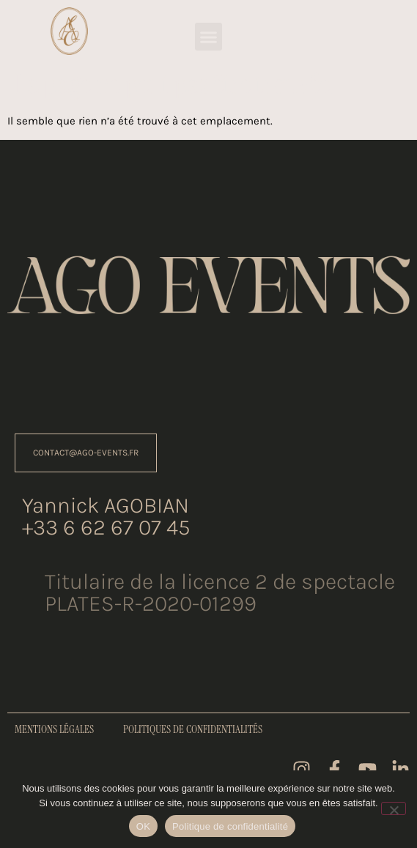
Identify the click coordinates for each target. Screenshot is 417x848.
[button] (209, 37)
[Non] (393, 808)
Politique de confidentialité (230, 826)
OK (143, 826)
